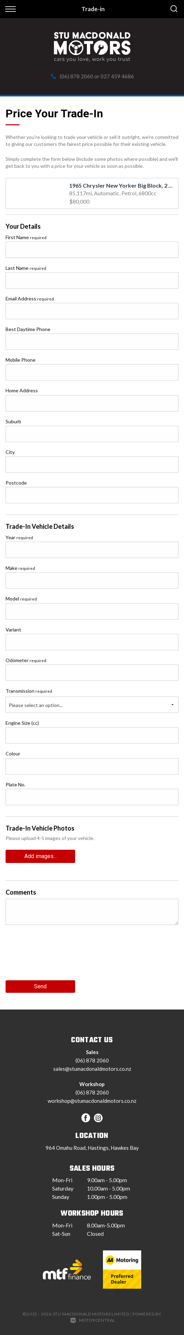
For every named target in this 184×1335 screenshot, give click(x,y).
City (10, 452)
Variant (13, 630)
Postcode (16, 483)
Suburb (13, 421)
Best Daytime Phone (28, 329)
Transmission (29, 691)
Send (40, 986)
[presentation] (58, 955)
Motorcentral (92, 1320)
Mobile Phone (20, 360)
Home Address (22, 390)
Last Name (26, 268)
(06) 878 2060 (76, 76)
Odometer (26, 660)
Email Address (30, 298)
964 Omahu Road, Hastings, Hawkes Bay (92, 1148)
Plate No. (15, 784)
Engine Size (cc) (22, 723)
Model (21, 599)
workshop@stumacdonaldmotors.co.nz (92, 1101)
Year (19, 537)
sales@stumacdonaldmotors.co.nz (92, 1069)
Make (20, 568)
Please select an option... (36, 705)
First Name (26, 237)
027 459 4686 (117, 76)
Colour (13, 753)
